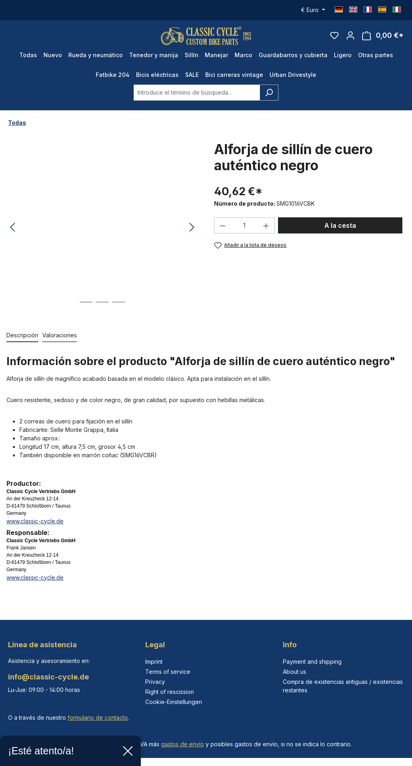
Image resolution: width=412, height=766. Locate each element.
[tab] (22, 341)
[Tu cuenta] (350, 38)
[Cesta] (383, 38)
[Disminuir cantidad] (222, 232)
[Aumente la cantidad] (266, 232)
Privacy (155, 681)
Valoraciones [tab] (59, 341)
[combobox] (197, 99)
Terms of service (167, 671)
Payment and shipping (312, 661)
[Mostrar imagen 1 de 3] (86, 314)
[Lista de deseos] (334, 38)
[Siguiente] (192, 234)
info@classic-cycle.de (48, 677)
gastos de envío (182, 744)
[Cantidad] (245, 232)
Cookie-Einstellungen (173, 701)
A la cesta (340, 232)
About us (294, 671)
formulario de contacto (98, 717)
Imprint (154, 661)
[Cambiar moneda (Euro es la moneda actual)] (313, 10)
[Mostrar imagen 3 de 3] (118, 314)
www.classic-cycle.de (35, 527)
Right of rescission (169, 691)
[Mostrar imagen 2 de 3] (102, 314)
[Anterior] (12, 234)
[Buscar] (269, 99)
